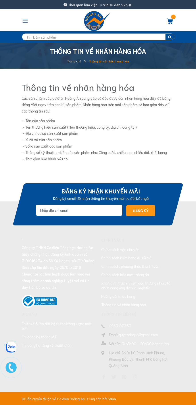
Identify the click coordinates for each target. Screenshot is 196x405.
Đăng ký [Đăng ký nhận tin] (141, 210)
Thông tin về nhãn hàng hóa (78, 87)
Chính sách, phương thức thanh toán (130, 266)
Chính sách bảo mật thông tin (125, 274)
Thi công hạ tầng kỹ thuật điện (46, 345)
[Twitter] (113, 377)
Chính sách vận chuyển (120, 249)
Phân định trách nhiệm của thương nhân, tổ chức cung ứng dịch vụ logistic (135, 285)
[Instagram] (134, 377)
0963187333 (120, 325)
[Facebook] (103, 377)
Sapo (112, 398)
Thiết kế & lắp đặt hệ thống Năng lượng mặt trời (57, 326)
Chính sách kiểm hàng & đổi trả (126, 257)
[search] (98, 37)
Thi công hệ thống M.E (39, 336)
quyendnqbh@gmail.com (138, 334)
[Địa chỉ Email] (79, 210)
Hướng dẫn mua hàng (118, 296)
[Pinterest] (124, 377)
